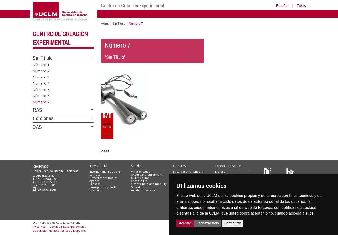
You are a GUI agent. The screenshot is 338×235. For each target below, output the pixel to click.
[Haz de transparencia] (268, 172)
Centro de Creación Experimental (132, 5)
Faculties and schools (188, 171)
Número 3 (41, 76)
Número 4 (41, 83)
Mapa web (80, 230)
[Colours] (290, 172)
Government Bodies (103, 178)
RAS (37, 110)
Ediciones (43, 118)
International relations (105, 171)
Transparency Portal (103, 187)
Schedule (137, 187)
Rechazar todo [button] (208, 223)
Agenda (94, 181)
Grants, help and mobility (149, 184)
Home (105, 23)
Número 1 (41, 64)
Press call (95, 184)
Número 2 (41, 70)
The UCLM (98, 165)
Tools (301, 5)
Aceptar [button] (185, 223)
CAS (37, 127)
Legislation (96, 190)
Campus (94, 174)
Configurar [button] (232, 223)
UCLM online (140, 178)
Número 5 (41, 89)
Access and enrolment (146, 174)
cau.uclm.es (45, 189)
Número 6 (41, 95)
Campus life (139, 181)
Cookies (55, 226)
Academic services (144, 190)
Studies (137, 165)
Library (220, 171)
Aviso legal (39, 226)
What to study (140, 171)
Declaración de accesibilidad (51, 230)
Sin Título (43, 58)
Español (282, 5)
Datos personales (74, 226)
